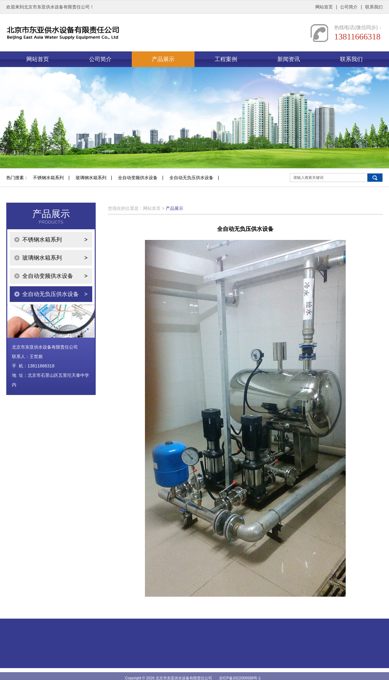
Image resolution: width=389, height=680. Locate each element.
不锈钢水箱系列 (48, 177)
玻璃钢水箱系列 (91, 177)
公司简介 (349, 6)
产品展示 (163, 59)
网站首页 (324, 6)
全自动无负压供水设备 (191, 177)
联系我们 (374, 6)
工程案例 (226, 59)
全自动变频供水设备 (137, 177)
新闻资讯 (288, 59)
